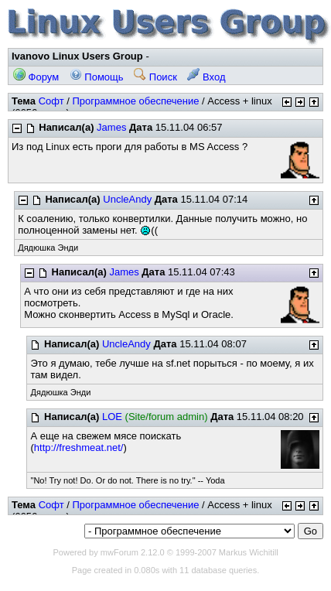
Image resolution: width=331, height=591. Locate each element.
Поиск (155, 77)
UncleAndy (127, 199)
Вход (206, 77)
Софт (51, 101)
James (111, 127)
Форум (36, 77)
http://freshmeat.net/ (79, 447)
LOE (112, 416)
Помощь (97, 77)
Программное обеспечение (135, 101)
